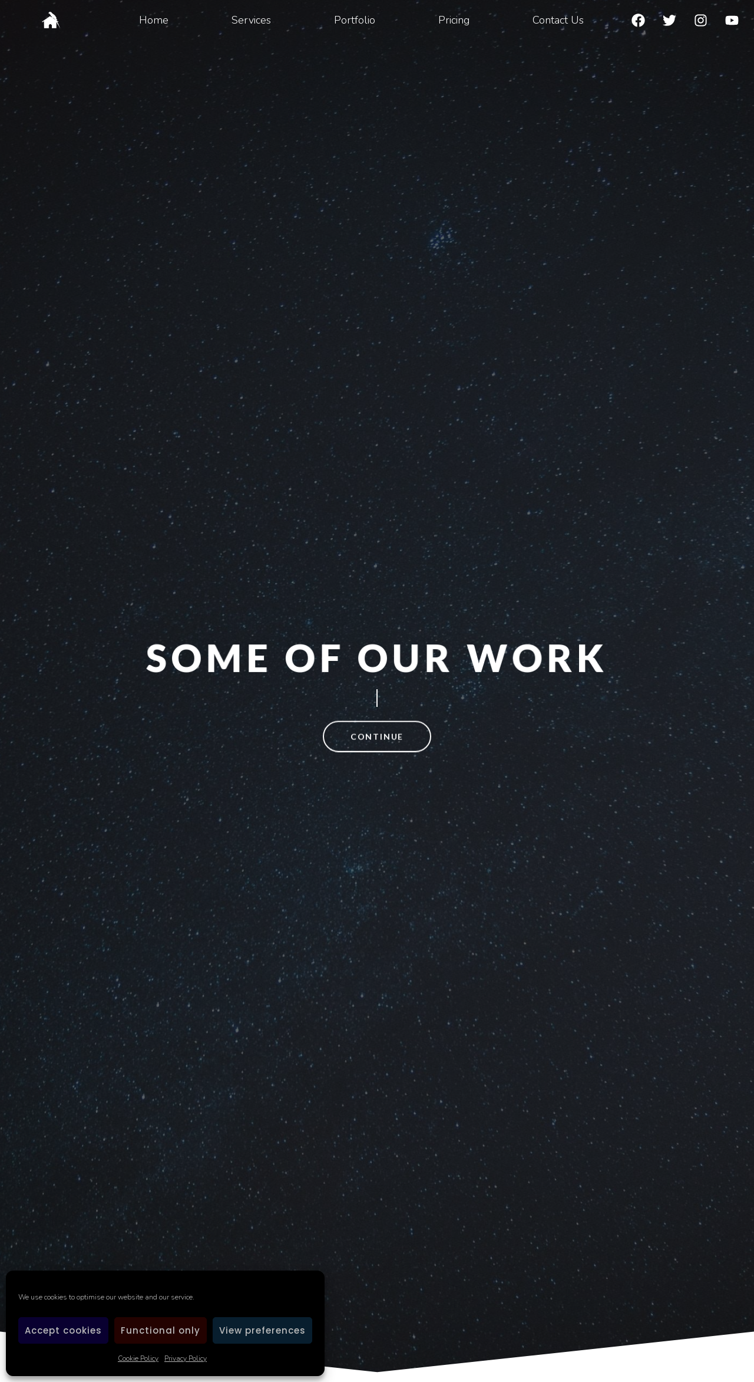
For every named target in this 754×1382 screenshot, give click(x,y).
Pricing (453, 20)
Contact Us (558, 20)
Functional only (160, 1330)
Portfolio (354, 20)
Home (153, 20)
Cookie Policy (138, 1358)
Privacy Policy (185, 1358)
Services (251, 20)
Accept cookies (63, 1330)
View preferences (262, 1330)
